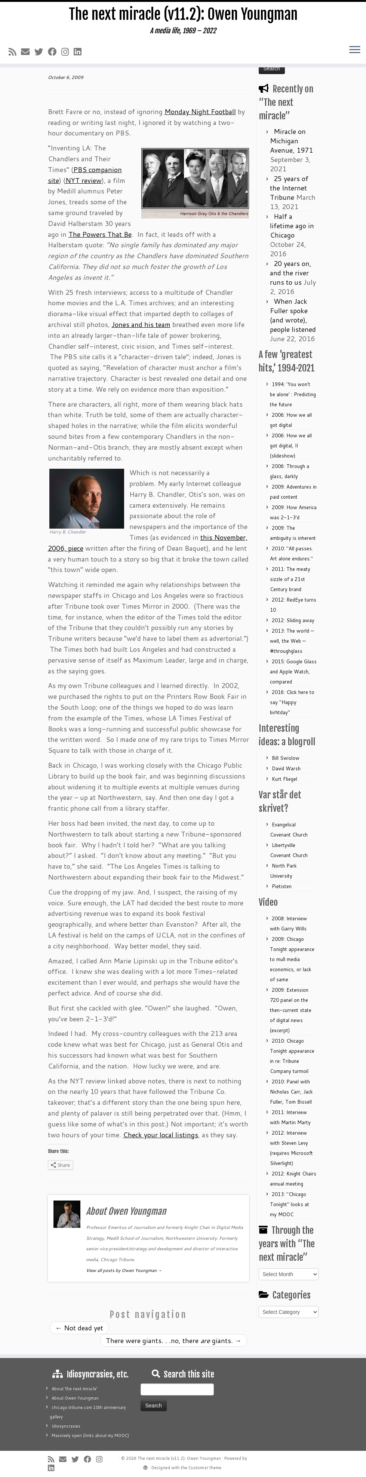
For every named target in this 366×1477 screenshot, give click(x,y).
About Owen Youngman (75, 1398)
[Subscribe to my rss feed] (15, 52)
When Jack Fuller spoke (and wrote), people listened (293, 315)
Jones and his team (141, 324)
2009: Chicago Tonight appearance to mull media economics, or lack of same (292, 959)
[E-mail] (27, 52)
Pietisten (282, 886)
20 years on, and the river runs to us (290, 273)
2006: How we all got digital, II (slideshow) (291, 445)
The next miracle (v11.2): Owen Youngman (183, 15)
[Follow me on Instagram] (67, 52)
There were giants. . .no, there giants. (174, 1340)
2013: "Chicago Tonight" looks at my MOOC (289, 1204)
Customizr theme (204, 1468)
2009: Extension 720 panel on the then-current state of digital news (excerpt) (290, 1010)
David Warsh (286, 768)
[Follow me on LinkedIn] (80, 52)
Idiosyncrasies (66, 1426)
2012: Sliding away (293, 620)
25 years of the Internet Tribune (289, 188)
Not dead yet (79, 1328)
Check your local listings (160, 1135)
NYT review (83, 180)
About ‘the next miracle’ (74, 1389)
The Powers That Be (100, 234)
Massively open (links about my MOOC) (90, 1435)
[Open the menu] (354, 51)
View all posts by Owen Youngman (124, 1270)
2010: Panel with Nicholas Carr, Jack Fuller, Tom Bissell (291, 1091)
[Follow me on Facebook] (54, 52)
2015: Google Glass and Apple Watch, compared (293, 671)
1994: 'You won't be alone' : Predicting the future (293, 394)
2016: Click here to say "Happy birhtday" (292, 702)
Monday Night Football (200, 111)
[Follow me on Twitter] (41, 52)
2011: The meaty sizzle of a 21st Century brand (290, 579)
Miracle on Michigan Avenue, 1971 (291, 140)
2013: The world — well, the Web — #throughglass (292, 640)
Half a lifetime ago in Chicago (292, 225)
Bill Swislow (285, 758)
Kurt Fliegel (284, 779)
